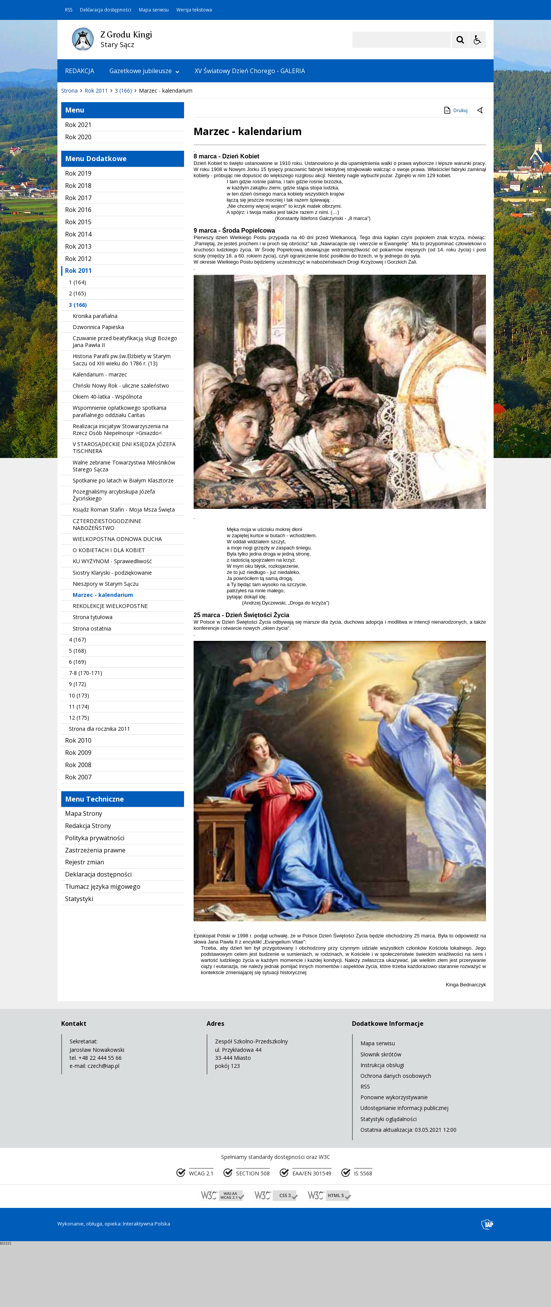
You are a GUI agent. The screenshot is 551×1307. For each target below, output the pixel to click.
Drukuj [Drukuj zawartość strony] (455, 173)
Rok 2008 (78, 828)
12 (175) (79, 780)
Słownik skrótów (380, 1117)
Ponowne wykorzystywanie (394, 1160)
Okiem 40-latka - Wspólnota (107, 459)
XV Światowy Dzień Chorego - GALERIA (250, 71)
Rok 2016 (78, 273)
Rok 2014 (78, 297)
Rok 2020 (78, 200)
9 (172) (77, 747)
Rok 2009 (78, 816)
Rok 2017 (78, 261)
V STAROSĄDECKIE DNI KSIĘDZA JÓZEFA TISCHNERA (124, 511)
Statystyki (79, 962)
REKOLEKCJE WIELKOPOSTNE (110, 669)
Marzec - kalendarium (103, 658)
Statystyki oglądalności (388, 1182)
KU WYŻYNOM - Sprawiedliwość (112, 624)
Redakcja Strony (88, 889)
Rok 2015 (78, 285)
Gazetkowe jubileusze (144, 71)
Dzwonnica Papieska (98, 390)
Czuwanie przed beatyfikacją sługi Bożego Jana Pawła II (125, 405)
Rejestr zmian (84, 925)
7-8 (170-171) (85, 736)
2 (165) (77, 356)
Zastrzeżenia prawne (95, 913)
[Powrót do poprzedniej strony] (480, 173)
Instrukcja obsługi (382, 1128)
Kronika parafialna (95, 379)
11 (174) (79, 769)
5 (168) (77, 713)
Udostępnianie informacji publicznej (404, 1171)
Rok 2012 (78, 322)
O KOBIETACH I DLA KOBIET (109, 613)
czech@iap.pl (103, 1129)
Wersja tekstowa (194, 10)
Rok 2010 (78, 803)
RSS (68, 10)
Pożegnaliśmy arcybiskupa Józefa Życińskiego (114, 558)
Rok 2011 (78, 333)
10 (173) (79, 758)
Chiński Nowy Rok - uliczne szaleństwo (121, 448)
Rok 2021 (78, 188)
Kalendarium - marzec (100, 437)
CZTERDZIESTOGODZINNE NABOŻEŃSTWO (107, 587)
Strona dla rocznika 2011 (99, 791)
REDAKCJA (79, 71)
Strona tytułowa (92, 680)
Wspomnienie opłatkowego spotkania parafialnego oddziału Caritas (119, 474)
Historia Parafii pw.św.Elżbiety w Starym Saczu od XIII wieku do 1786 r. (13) (122, 423)
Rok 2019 (78, 236)
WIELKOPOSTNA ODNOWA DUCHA (117, 602)
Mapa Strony (83, 876)
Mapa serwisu (154, 10)
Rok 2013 (78, 309)
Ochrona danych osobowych (395, 1138)
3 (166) (78, 368)
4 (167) (77, 702)
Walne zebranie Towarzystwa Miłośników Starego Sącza (124, 529)
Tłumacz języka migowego (102, 949)
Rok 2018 (78, 248)
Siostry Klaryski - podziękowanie (112, 635)
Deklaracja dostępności (105, 10)
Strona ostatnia (92, 691)
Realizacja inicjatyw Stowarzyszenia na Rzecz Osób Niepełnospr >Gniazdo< (120, 493)
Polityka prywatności (94, 901)
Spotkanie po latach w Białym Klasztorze (123, 543)
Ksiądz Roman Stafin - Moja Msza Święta (124, 572)
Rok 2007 (78, 840)
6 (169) (77, 724)
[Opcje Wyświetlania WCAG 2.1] (477, 39)
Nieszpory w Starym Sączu (106, 646)
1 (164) (77, 345)
